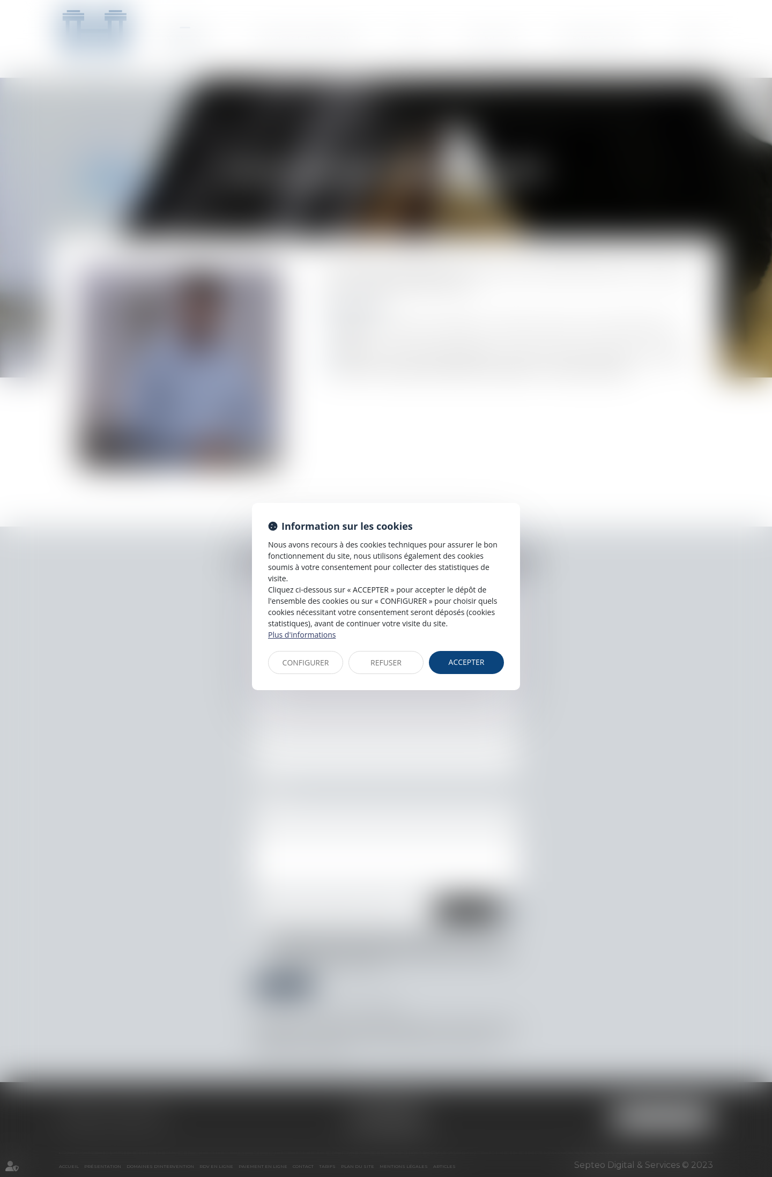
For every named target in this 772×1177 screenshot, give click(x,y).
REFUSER (386, 662)
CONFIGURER (306, 662)
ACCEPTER (467, 662)
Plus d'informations (302, 635)
